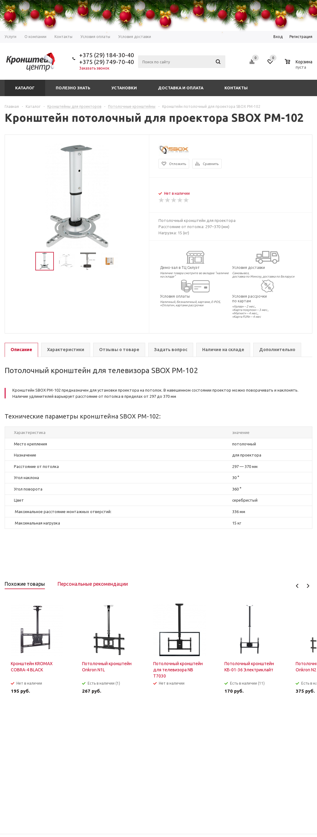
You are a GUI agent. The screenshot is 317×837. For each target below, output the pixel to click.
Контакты (236, 88)
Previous (297, 585)
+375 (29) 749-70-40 (106, 61)
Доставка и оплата (180, 88)
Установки (124, 88)
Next (307, 585)
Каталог (25, 88)
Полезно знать (73, 88)
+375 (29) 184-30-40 (106, 55)
